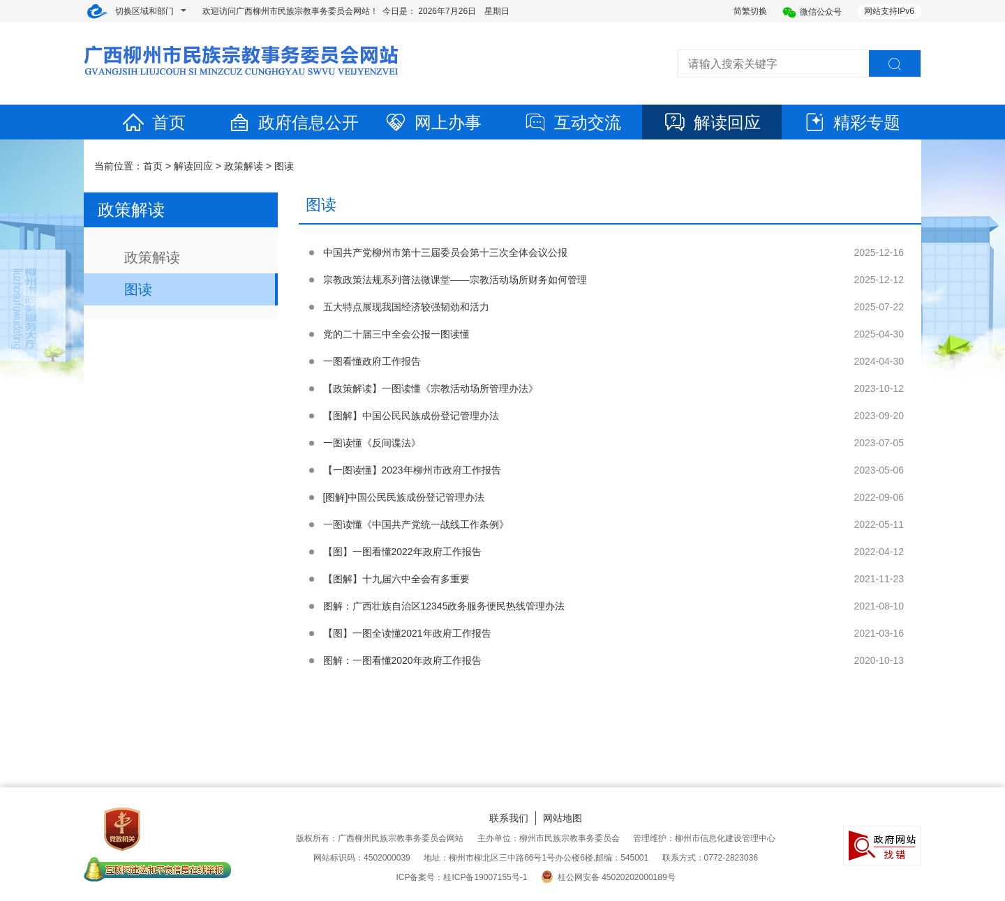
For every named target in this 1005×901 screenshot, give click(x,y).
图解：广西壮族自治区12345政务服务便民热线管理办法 (444, 606)
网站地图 (562, 818)
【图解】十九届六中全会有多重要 (396, 578)
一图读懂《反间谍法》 (372, 442)
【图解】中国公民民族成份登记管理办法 (411, 415)
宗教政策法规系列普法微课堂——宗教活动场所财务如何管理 (455, 279)
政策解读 (243, 166)
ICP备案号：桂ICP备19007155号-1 (461, 877)
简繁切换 (750, 11)
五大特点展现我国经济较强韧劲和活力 (406, 306)
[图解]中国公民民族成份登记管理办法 (404, 497)
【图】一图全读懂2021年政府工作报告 (407, 633)
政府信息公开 (293, 122)
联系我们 (508, 818)
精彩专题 (851, 122)
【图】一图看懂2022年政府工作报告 (402, 551)
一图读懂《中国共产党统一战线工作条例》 (416, 524)
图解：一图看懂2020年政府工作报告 (402, 660)
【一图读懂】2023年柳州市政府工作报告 (412, 470)
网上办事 (433, 122)
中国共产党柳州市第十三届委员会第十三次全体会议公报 (445, 252)
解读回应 (712, 122)
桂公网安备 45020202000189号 (608, 877)
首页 (153, 122)
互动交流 (572, 122)
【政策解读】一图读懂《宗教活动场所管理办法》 (430, 388)
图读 (284, 166)
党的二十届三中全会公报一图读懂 (396, 334)
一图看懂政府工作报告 (372, 361)
